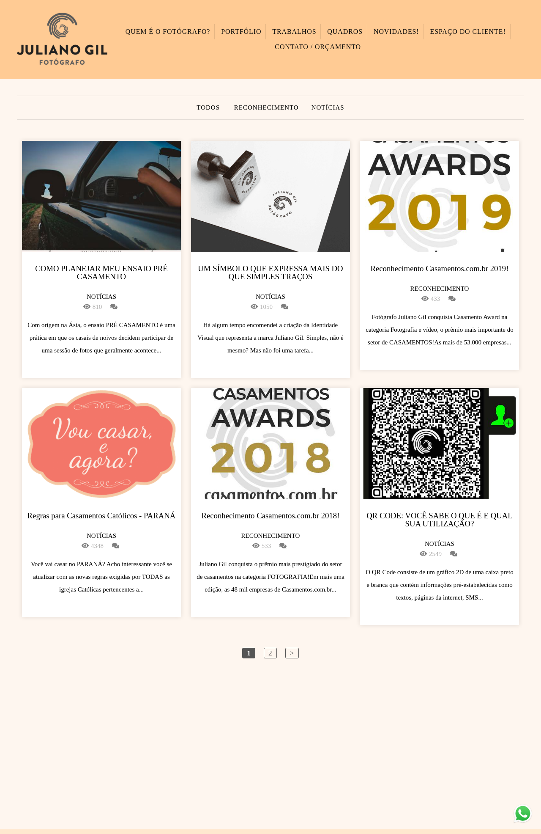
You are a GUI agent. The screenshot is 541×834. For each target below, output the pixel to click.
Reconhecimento (266, 108)
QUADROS (345, 31)
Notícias (327, 108)
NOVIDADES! (396, 31)
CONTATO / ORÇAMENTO (318, 46)
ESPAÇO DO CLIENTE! (467, 31)
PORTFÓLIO (241, 31)
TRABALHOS (294, 31)
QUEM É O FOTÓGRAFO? (168, 31)
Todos (208, 108)
